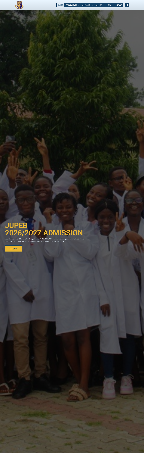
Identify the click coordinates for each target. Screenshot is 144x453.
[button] (127, 5)
